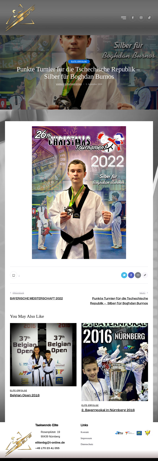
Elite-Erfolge (79, 63)
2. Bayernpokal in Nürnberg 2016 (108, 413)
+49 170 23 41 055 (47, 451)
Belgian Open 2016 (25, 398)
